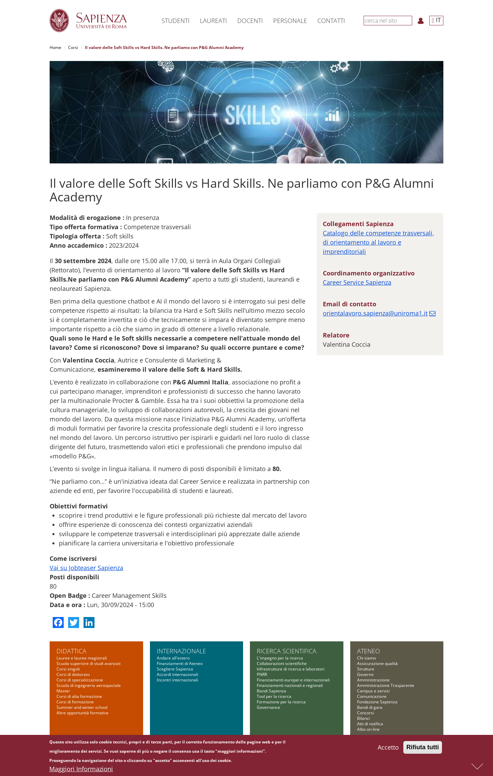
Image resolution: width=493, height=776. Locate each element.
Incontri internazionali (177, 680)
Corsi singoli (68, 669)
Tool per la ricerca (274, 696)
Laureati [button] (213, 20)
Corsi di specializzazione (79, 680)
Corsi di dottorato (73, 674)
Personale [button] (290, 20)
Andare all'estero (173, 658)
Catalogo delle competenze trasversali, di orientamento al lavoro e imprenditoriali (378, 242)
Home (55, 47)
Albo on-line (368, 729)
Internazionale (181, 651)
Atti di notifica (370, 724)
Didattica (71, 651)
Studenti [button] (176, 20)
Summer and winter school (82, 707)
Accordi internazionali (177, 674)
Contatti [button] (331, 20)
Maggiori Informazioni (81, 770)
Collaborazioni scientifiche (282, 663)
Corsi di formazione (75, 702)
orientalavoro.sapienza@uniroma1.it (375, 313)
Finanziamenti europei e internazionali (293, 680)
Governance (268, 707)
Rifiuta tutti (422, 749)
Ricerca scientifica (286, 651)
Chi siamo (366, 658)
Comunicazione (372, 696)
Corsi (73, 47)
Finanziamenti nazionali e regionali (290, 685)
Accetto (388, 749)
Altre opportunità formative (82, 713)
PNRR (262, 674)
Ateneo (368, 651)
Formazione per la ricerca (281, 702)
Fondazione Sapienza (377, 702)
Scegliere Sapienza (175, 669)
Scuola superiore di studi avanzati (88, 663)
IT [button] (436, 20)
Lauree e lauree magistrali (81, 658)
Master (63, 691)
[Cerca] (408, 20)
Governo (365, 674)
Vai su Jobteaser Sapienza (86, 568)
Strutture (365, 669)
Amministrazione (373, 680)
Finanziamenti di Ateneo (180, 663)
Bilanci (363, 718)
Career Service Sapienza (357, 282)
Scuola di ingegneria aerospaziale (88, 685)
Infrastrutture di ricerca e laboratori (291, 669)
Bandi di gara (369, 707)
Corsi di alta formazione (79, 696)
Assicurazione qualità (377, 663)
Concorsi (365, 713)
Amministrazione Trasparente (385, 685)
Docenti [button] (250, 20)
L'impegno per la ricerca (280, 658)
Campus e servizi (373, 691)
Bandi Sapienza (271, 691)
